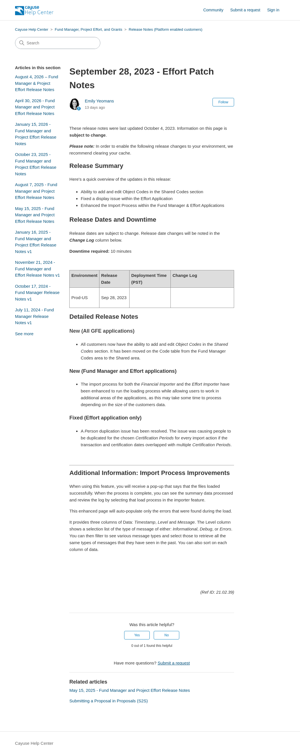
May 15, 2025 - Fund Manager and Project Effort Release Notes (35, 215)
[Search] (57, 43)
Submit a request (245, 10)
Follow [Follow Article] (223, 102)
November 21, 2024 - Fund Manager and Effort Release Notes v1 (37, 268)
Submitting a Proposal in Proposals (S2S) (108, 700)
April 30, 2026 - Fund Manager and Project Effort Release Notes (35, 107)
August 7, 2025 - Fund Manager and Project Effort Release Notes (36, 191)
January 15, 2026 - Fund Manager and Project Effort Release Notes (36, 134)
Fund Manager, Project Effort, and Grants (88, 29)
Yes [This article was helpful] (137, 635)
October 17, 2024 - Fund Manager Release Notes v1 (37, 292)
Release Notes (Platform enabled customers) (165, 29)
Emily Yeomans (99, 100)
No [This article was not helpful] (166, 635)
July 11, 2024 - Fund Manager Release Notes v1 (34, 316)
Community (213, 10)
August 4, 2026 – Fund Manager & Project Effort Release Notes (36, 83)
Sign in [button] (273, 10)
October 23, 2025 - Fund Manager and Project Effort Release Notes (36, 164)
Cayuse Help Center (31, 29)
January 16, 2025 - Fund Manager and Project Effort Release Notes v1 (36, 242)
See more (24, 333)
